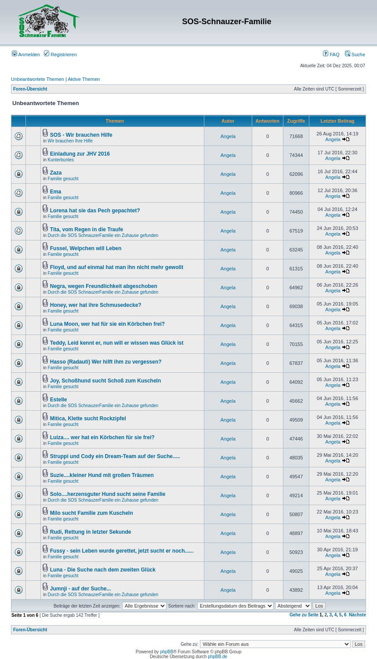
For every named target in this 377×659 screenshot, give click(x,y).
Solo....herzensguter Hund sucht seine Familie (108, 494)
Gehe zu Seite (304, 614)
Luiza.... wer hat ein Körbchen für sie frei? (102, 437)
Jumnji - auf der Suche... (80, 589)
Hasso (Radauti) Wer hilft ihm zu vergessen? (106, 362)
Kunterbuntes (61, 159)
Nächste (357, 614)
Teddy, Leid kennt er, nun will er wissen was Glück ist (117, 343)
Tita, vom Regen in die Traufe (86, 229)
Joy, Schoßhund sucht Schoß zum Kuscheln (105, 381)
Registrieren (60, 54)
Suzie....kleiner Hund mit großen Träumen (102, 475)
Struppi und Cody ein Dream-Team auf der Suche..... (115, 456)
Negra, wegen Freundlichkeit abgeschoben (103, 286)
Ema (55, 192)
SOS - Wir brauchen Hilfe (81, 135)
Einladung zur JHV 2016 (80, 154)
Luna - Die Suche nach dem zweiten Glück (103, 570)
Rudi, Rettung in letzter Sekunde (90, 532)
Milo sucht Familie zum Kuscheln (91, 513)
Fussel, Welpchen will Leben (85, 248)
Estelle (58, 400)
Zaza (56, 173)
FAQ (331, 54)
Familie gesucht (63, 178)
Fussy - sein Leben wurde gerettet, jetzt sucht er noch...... (122, 551)
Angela (228, 136)
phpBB (166, 651)
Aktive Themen (84, 79)
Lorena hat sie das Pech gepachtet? (95, 211)
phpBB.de (217, 656)
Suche (355, 54)
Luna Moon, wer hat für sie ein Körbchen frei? (107, 324)
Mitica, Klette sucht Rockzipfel (88, 418)
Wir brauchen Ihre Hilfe (70, 140)
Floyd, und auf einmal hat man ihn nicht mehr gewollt (116, 267)
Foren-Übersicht (30, 89)
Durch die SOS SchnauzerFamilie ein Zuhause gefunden (103, 235)
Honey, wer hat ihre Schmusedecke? (95, 305)
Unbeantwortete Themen (37, 79)
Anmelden (26, 54)
